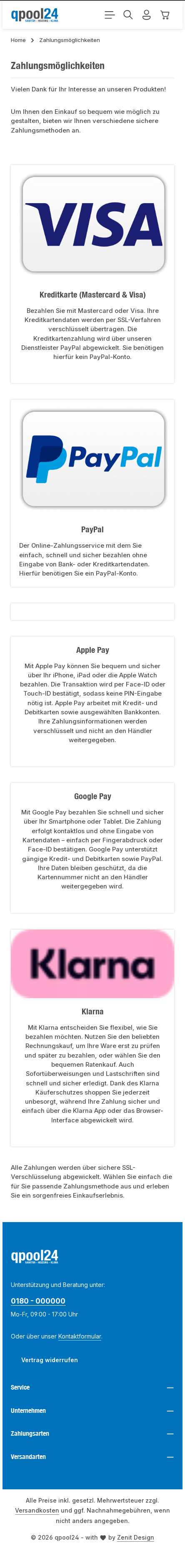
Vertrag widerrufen (49, 1359)
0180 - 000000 (38, 1301)
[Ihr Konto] (146, 15)
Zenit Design (135, 1537)
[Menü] (110, 15)
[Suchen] (128, 15)
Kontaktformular (79, 1336)
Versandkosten (37, 1510)
